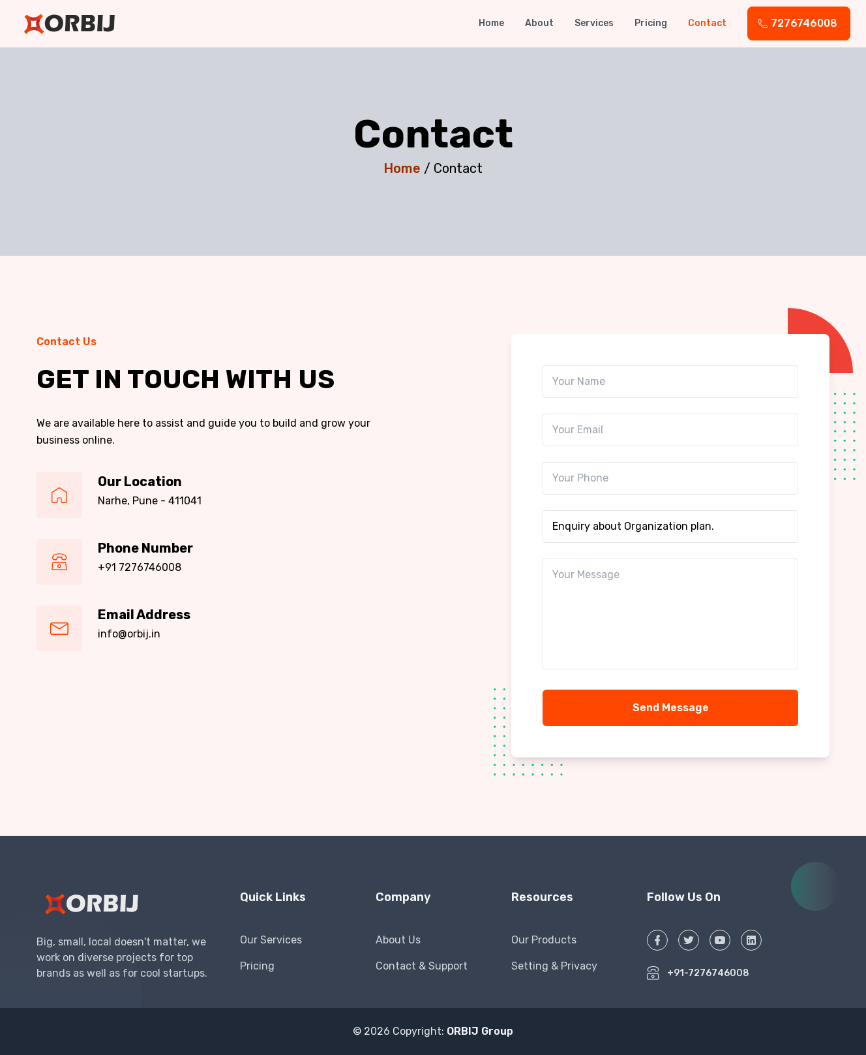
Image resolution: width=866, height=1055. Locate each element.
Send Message (671, 707)
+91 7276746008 (139, 567)
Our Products (543, 940)
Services (594, 23)
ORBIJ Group (480, 1031)
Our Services (271, 940)
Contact (707, 23)
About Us (398, 940)
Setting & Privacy (554, 966)
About (539, 23)
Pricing (651, 23)
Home (491, 23)
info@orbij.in (129, 634)
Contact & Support (422, 966)
